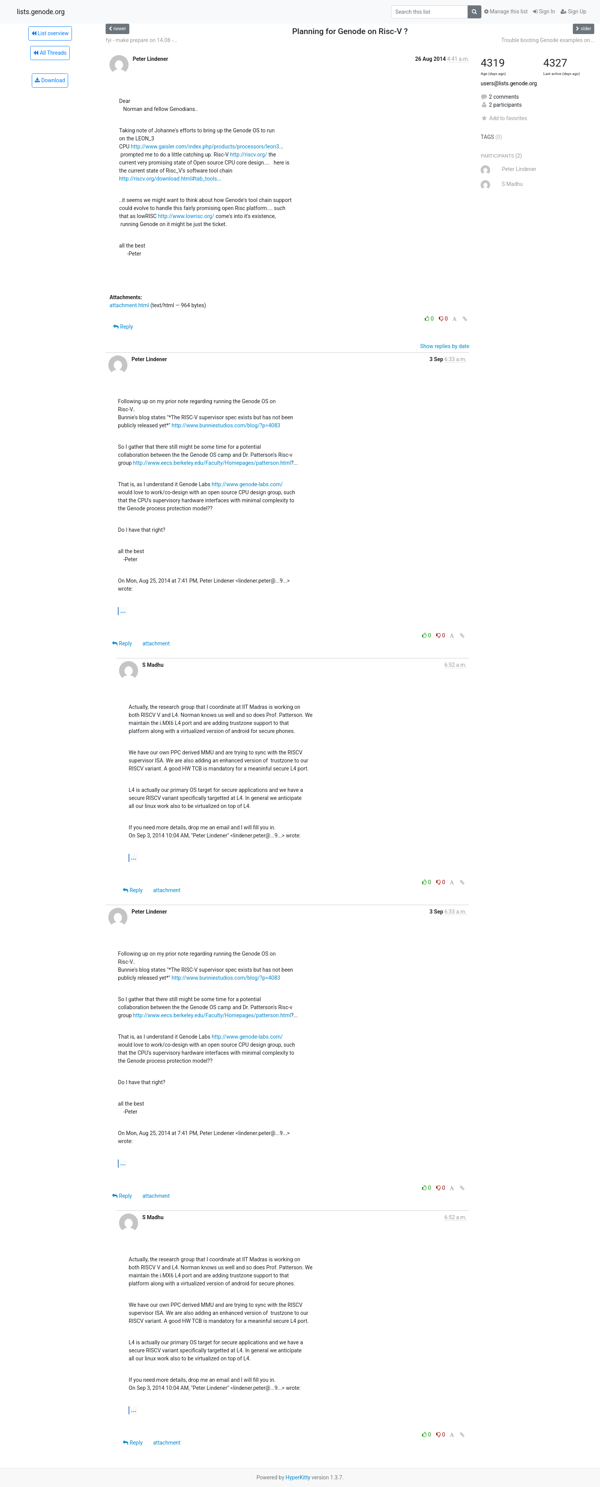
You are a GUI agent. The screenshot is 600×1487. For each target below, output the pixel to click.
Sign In (544, 11)
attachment (156, 643)
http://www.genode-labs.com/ (247, 484)
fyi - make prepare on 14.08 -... (141, 40)
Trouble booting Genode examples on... (547, 40)
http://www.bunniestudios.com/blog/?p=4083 (225, 425)
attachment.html (129, 305)
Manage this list (506, 11)
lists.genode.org (41, 12)
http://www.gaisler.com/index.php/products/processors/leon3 (205, 146)
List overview (50, 33)
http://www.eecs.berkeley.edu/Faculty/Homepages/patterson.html (212, 463)
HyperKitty (297, 1477)
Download (50, 80)
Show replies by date (444, 346)
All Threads (49, 53)
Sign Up (573, 11)
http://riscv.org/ (248, 154)
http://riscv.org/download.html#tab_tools (168, 179)
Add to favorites (504, 118)
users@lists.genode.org (509, 83)
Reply (123, 327)
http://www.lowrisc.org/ (186, 216)
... (123, 610)
